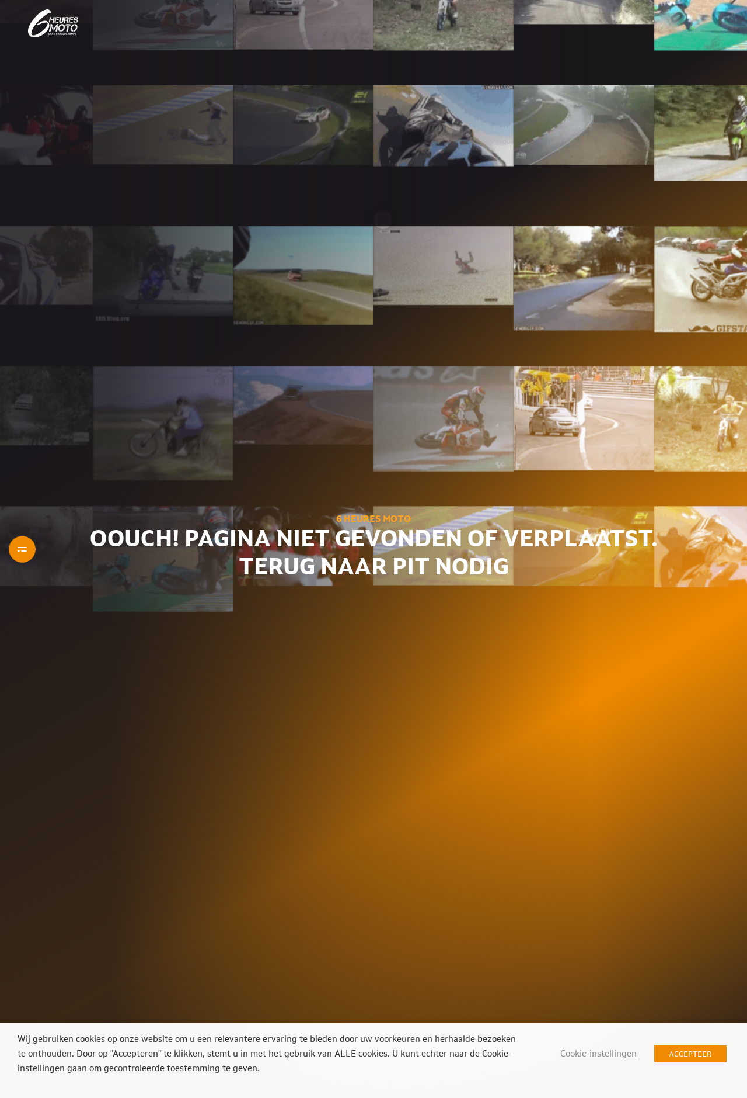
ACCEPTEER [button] (690, 1054)
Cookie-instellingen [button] (598, 1053)
